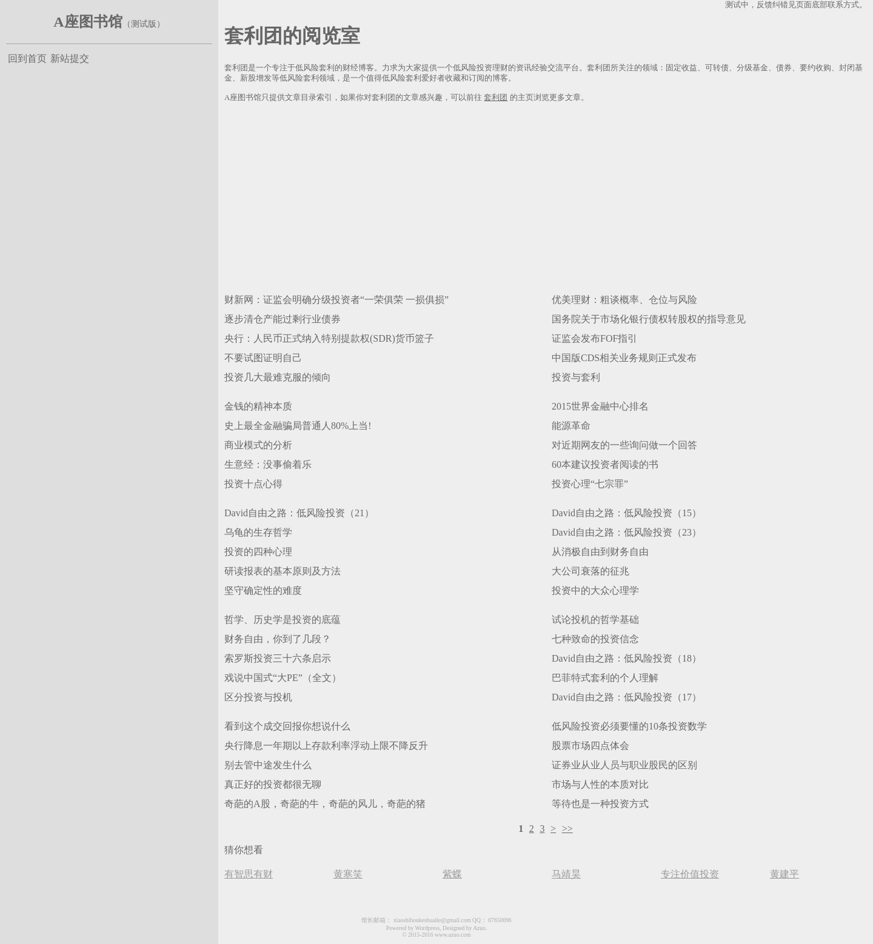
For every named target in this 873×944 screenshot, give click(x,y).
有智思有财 (248, 874)
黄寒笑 (348, 874)
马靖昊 (566, 874)
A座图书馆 (87, 22)
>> (567, 828)
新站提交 (69, 58)
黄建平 (784, 874)
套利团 (495, 97)
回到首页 (27, 58)
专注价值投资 (690, 874)
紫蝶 (452, 874)
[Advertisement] (545, 196)
